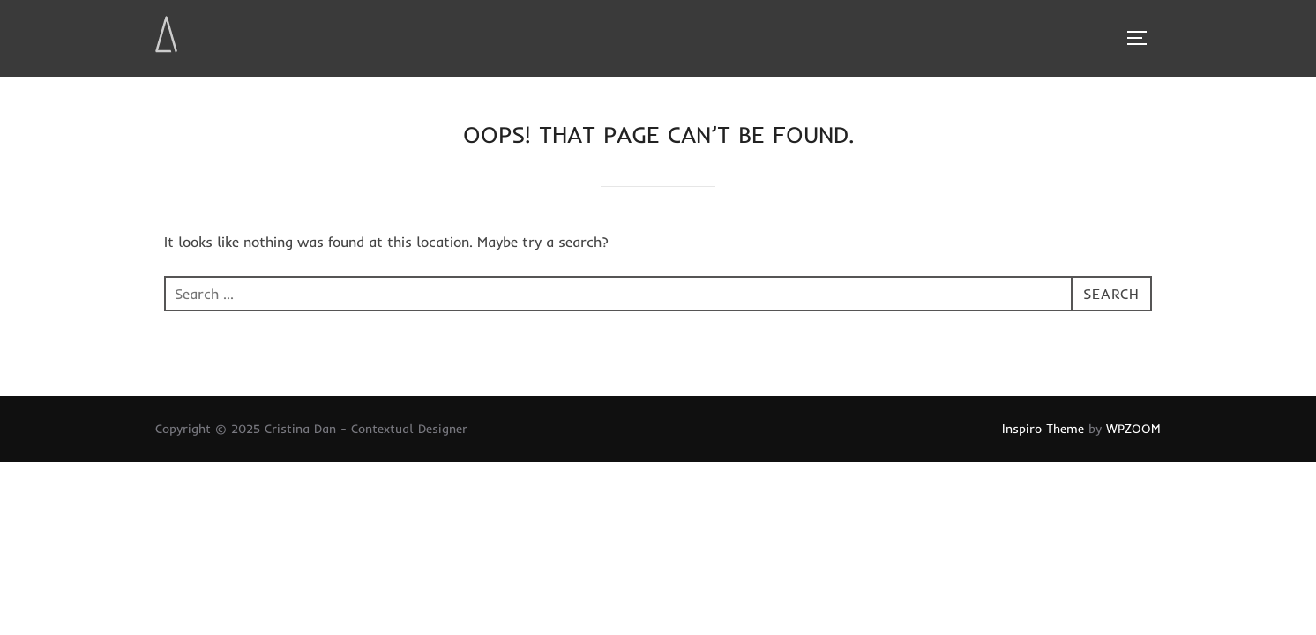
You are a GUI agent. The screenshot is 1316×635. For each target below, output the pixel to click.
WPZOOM (1133, 429)
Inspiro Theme (1043, 429)
